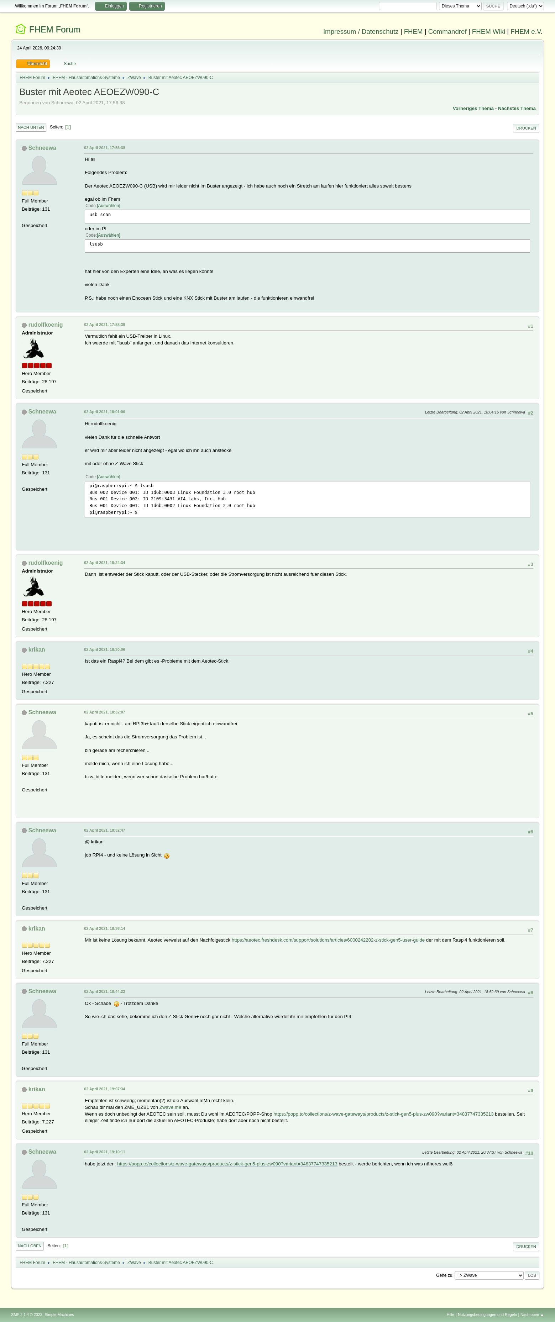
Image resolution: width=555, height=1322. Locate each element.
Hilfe (451, 1314)
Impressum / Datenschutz (361, 31)
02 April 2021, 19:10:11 (104, 1152)
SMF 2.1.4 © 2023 (26, 1314)
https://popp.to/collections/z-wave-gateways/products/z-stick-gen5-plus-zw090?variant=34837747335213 (383, 1114)
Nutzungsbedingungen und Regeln (487, 1314)
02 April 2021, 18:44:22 (104, 991)
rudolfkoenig (45, 325)
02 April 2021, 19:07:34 (104, 1089)
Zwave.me (170, 1107)
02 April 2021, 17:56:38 (104, 148)
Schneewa (42, 148)
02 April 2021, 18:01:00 (104, 412)
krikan (36, 650)
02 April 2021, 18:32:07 (104, 712)
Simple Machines (59, 1314)
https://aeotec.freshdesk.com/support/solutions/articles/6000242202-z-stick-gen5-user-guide (328, 940)
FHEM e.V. (527, 31)
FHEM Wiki (488, 31)
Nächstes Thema (517, 108)
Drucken (526, 128)
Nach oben (30, 1246)
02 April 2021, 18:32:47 (104, 830)
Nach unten (31, 127)
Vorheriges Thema (473, 108)
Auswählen (108, 205)
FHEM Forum (54, 29)
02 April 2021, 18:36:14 (104, 928)
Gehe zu (444, 1275)
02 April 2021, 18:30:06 (104, 649)
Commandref (447, 31)
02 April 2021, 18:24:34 (104, 562)
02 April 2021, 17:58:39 (104, 324)
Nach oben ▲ (532, 1314)
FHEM (413, 31)
